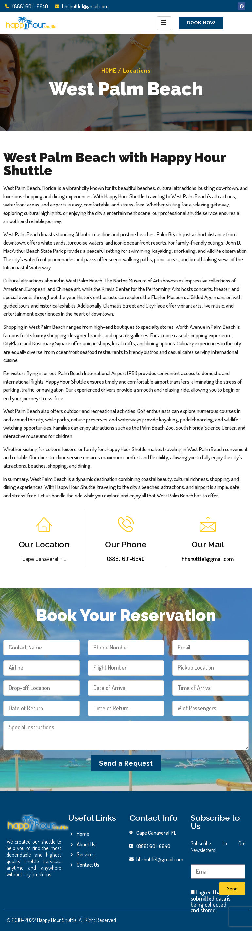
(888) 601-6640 (125, 558)
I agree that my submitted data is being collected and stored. (211, 901)
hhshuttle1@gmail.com (208, 558)
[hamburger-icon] (164, 23)
